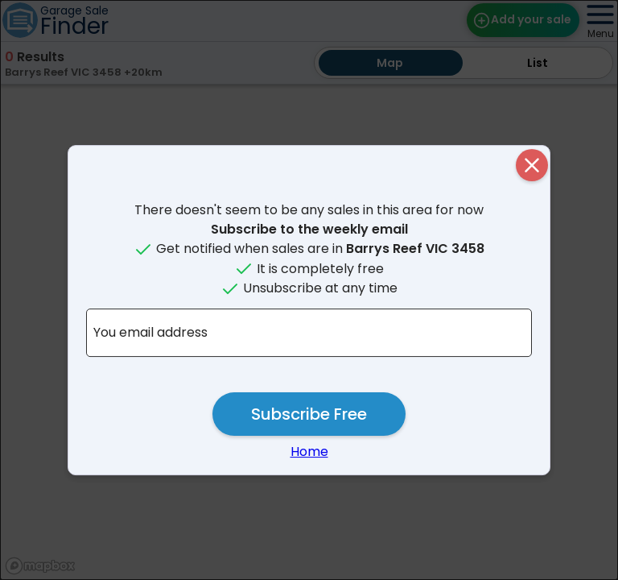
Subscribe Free (309, 414)
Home (309, 451)
